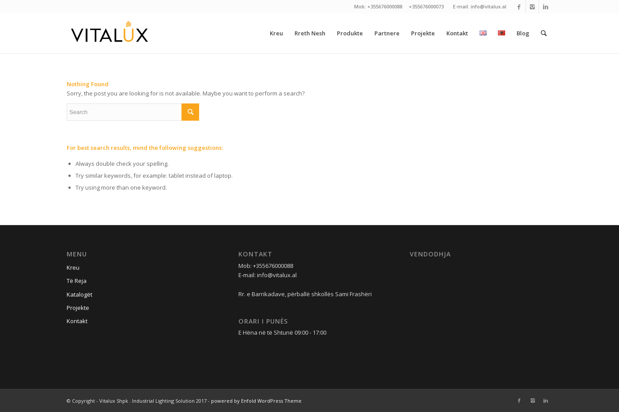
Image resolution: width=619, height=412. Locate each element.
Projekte (78, 308)
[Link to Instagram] (532, 6)
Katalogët (79, 294)
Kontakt (77, 321)
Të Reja (77, 281)
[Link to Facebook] (519, 6)
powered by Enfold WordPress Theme (256, 400)
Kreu (73, 267)
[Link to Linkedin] (545, 6)
